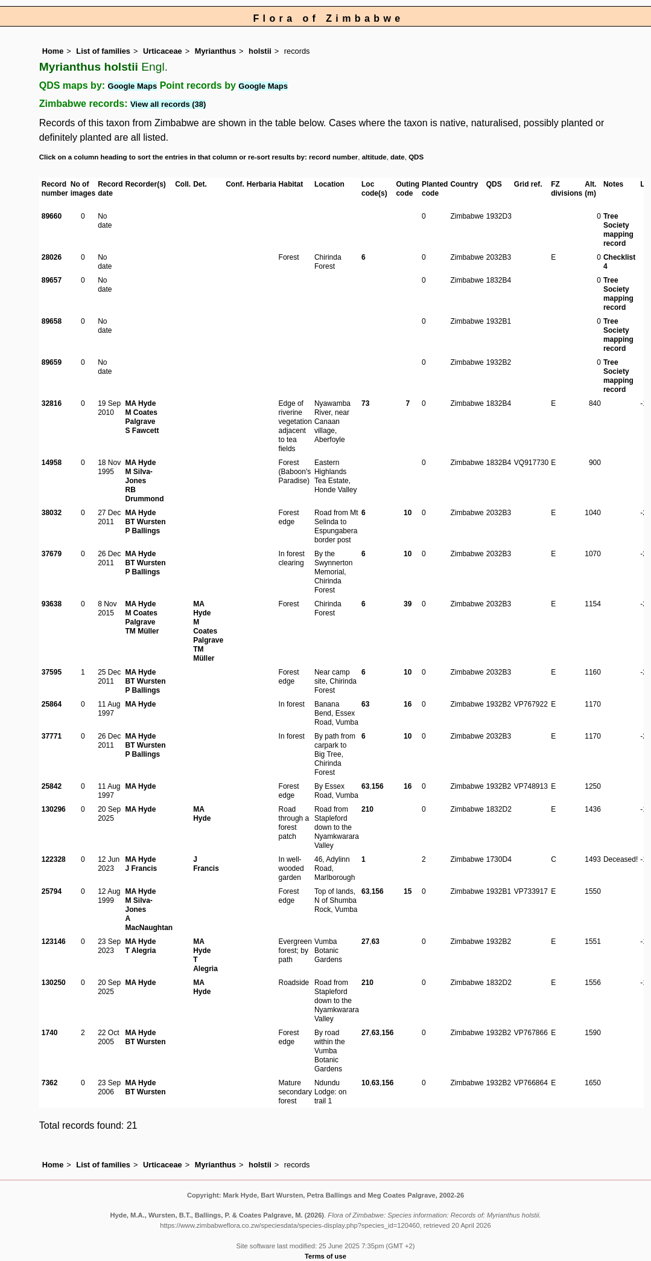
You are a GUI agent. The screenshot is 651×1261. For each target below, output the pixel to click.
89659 (52, 362)
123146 (54, 941)
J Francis (141, 868)
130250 (54, 982)
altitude (374, 157)
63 (365, 704)
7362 (50, 1083)
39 (407, 604)
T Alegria (140, 950)
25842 (52, 786)
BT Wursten (145, 522)
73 (365, 403)
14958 (52, 462)
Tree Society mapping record (618, 230)
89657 (52, 280)
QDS (416, 157)
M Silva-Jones (138, 476)
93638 (52, 604)
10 (407, 513)
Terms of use (325, 1256)
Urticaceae (162, 51)
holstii (260, 51)
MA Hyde (140, 403)
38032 (52, 513)
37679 (52, 554)
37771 (52, 736)
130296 (54, 809)
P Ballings (142, 531)
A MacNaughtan (149, 923)
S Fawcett (142, 430)
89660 (52, 216)
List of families (103, 51)
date (397, 157)
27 (365, 941)
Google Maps (132, 86)
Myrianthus (215, 51)
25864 (52, 704)
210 (367, 809)
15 (407, 891)
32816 (52, 403)
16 (407, 704)
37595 (52, 672)
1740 (50, 1032)
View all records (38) (168, 104)
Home (53, 51)
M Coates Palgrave (141, 417)
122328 (54, 859)
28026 (52, 257)
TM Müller (142, 631)
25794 (52, 891)
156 (378, 786)
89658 (52, 321)
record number (333, 157)
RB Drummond (144, 494)
